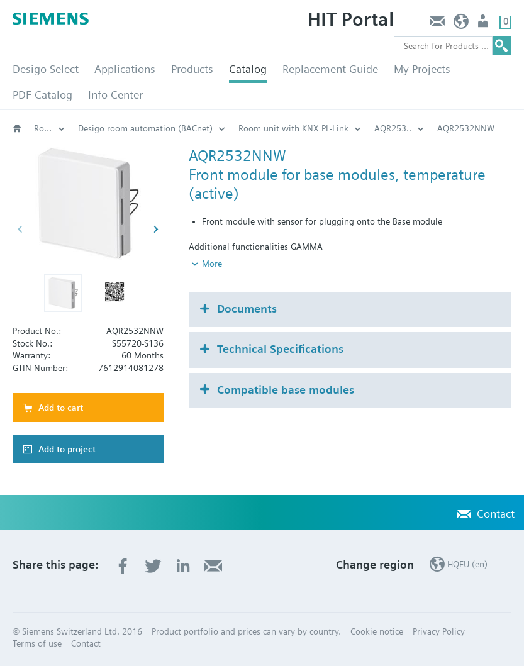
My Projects (422, 68)
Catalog (248, 68)
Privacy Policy (439, 631)
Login (484, 24)
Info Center (115, 94)
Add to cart (60, 407)
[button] (63, 293)
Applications (124, 68)
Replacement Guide (330, 68)
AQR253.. (392, 128)
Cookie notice (376, 631)
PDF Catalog (42, 94)
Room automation (49, 128)
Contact (437, 24)
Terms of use (37, 643)
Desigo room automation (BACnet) (145, 128)
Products (192, 68)
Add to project (67, 449)
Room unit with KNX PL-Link (293, 128)
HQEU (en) (461, 24)
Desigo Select (46, 68)
